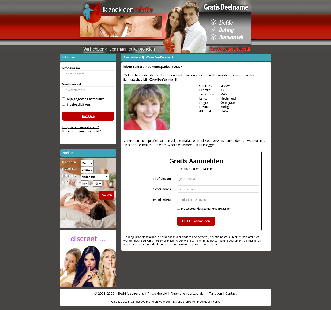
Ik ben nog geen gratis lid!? (81, 131)
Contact (231, 293)
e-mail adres (162, 189)
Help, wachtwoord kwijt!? (80, 127)
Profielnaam (162, 179)
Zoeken (106, 195)
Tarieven (215, 293)
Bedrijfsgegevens (131, 293)
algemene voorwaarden (216, 208)
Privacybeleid (157, 293)
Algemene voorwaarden (188, 293)
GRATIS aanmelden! (196, 221)
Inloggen (88, 116)
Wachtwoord (70, 84)
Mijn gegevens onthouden (84, 99)
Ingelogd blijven (77, 104)
